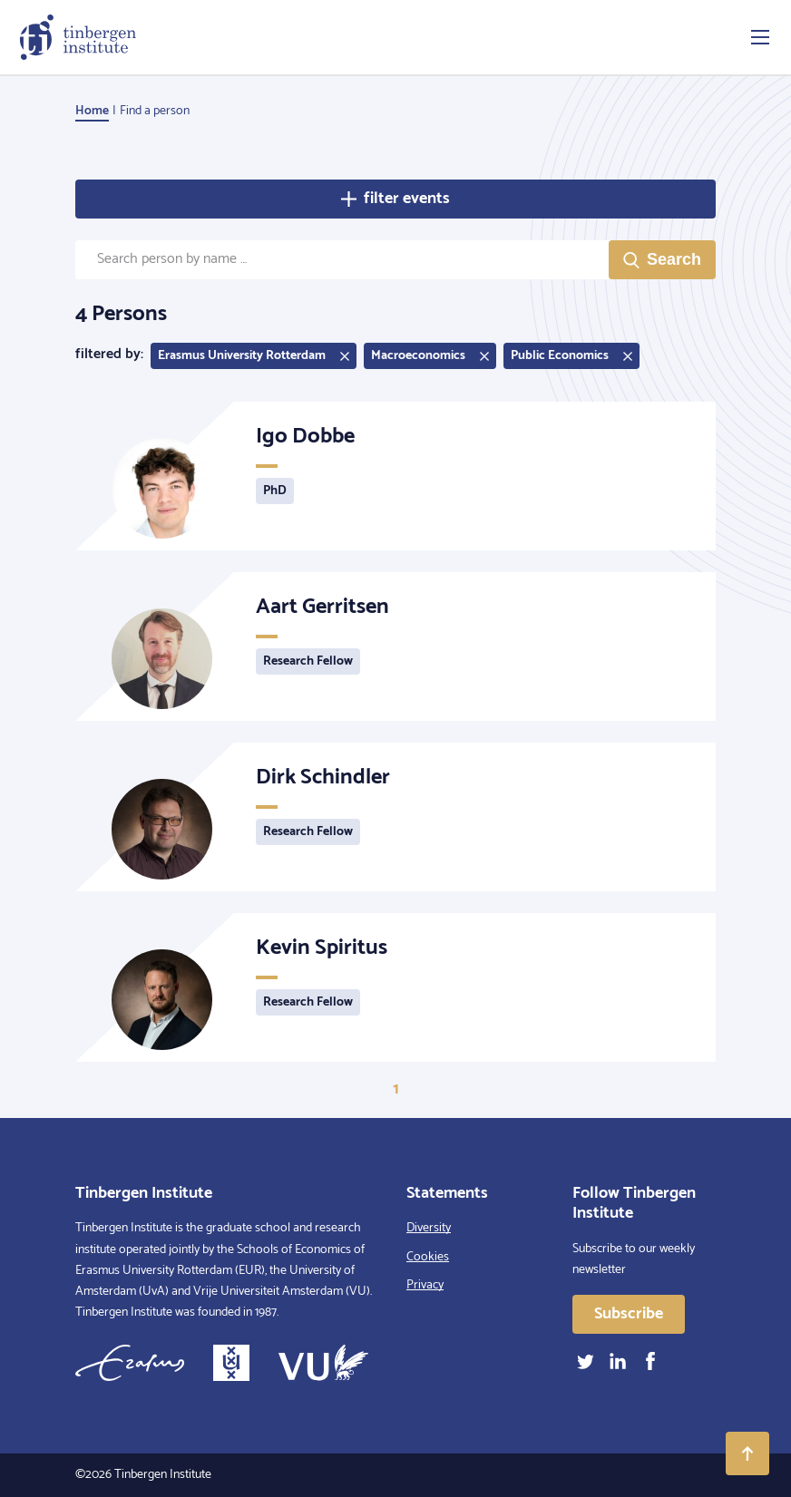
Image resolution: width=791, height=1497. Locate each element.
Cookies (427, 1257)
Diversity (428, 1228)
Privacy (425, 1285)
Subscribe (628, 1313)
